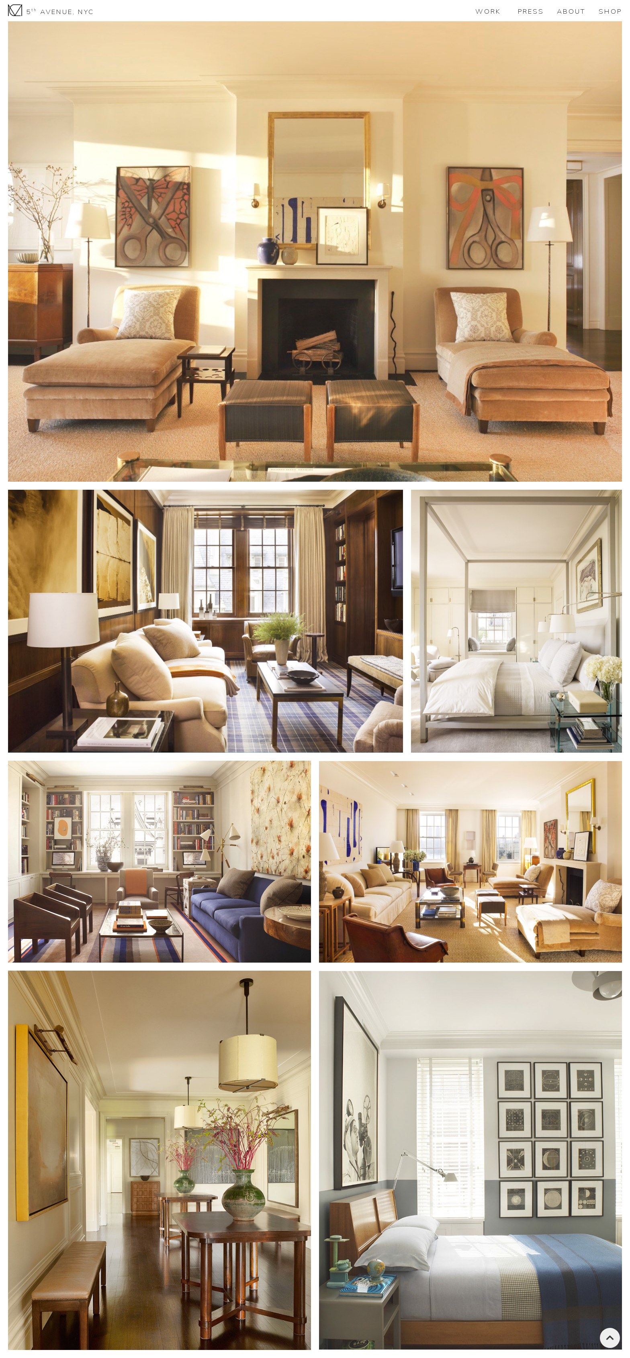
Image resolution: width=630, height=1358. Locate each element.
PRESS (531, 11)
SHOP (610, 11)
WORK (488, 11)
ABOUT (571, 11)
